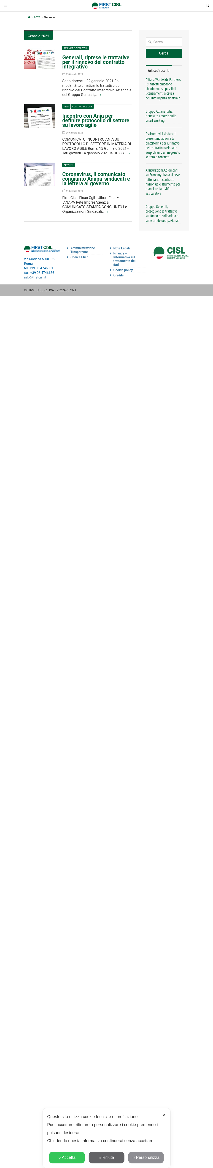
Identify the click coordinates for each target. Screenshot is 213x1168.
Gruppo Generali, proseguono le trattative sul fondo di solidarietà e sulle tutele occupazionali (163, 213)
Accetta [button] (66, 1157)
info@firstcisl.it (35, 277)
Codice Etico (79, 257)
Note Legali (121, 248)
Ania (66, 106)
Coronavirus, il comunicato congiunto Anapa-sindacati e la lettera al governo (96, 179)
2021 (37, 17)
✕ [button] (164, 1115)
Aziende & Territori (75, 48)
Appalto (68, 165)
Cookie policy (123, 270)
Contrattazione (82, 106)
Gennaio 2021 (38, 36)
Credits (118, 275)
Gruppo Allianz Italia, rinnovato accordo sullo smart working (161, 116)
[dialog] (106, 1138)
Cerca (164, 53)
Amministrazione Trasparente (82, 250)
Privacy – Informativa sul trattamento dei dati (124, 259)
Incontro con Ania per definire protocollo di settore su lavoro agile (95, 120)
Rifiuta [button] (106, 1157)
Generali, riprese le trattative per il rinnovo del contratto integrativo (95, 62)
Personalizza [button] (145, 1157)
